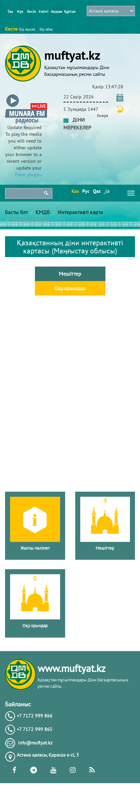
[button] (26, 95)
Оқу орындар (70, 288)
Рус (85, 191)
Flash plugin (28, 175)
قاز (107, 191)
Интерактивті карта (80, 212)
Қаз (75, 191)
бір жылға (27, 29)
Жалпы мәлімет (35, 548)
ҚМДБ (43, 212)
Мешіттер (70, 273)
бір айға (46, 29)
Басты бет (16, 212)
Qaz (96, 191)
